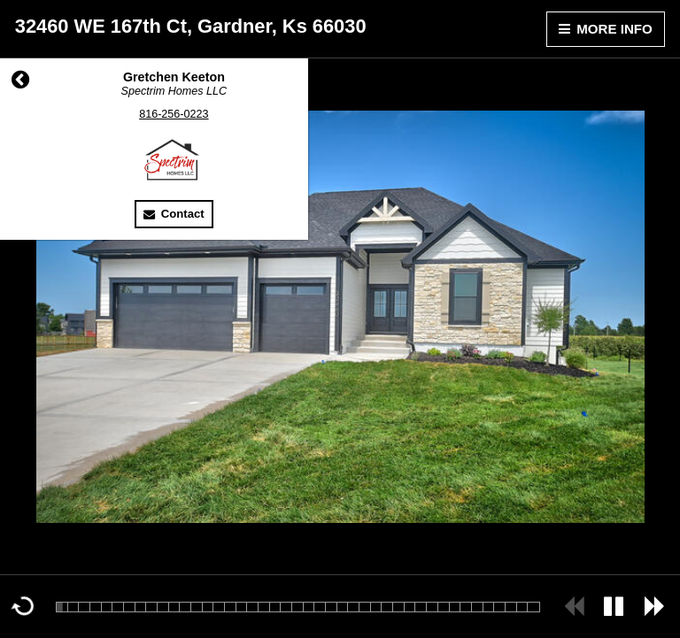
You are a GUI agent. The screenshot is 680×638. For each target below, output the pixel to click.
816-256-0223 (173, 114)
